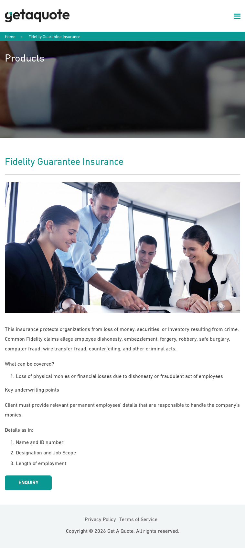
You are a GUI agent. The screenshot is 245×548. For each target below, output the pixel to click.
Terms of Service (138, 519)
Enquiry (28, 482)
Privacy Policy (100, 519)
